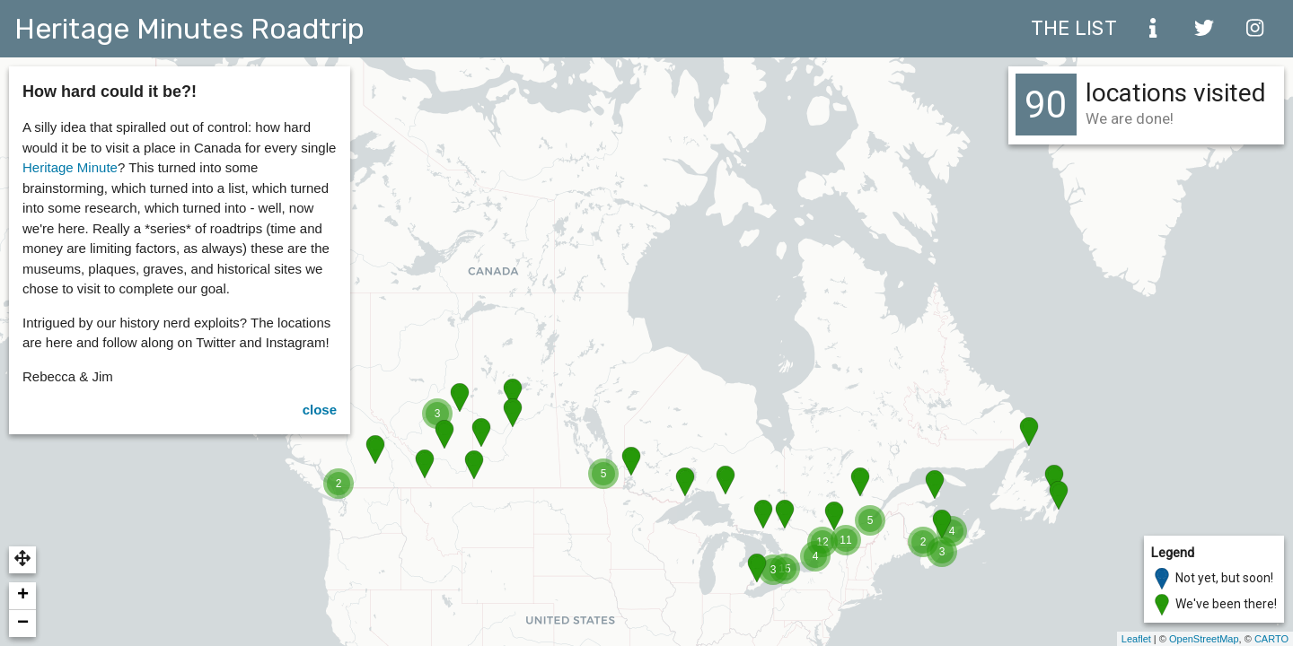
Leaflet (1136, 638)
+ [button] (23, 595)
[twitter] (1204, 29)
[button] (22, 559)
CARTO (1271, 638)
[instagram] (1255, 29)
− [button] (23, 623)
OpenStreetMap (1204, 638)
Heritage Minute (70, 167)
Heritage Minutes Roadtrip (189, 29)
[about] (1153, 29)
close (320, 409)
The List (1074, 28)
